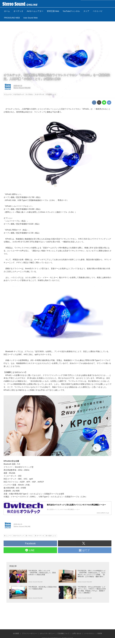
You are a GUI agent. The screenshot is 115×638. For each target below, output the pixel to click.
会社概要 (16, 633)
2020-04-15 (18, 86)
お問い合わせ (76, 633)
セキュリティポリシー (47, 633)
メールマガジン (89, 633)
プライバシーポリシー (29, 633)
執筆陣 (99, 633)
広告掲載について (63, 633)
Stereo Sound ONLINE (22, 88)
